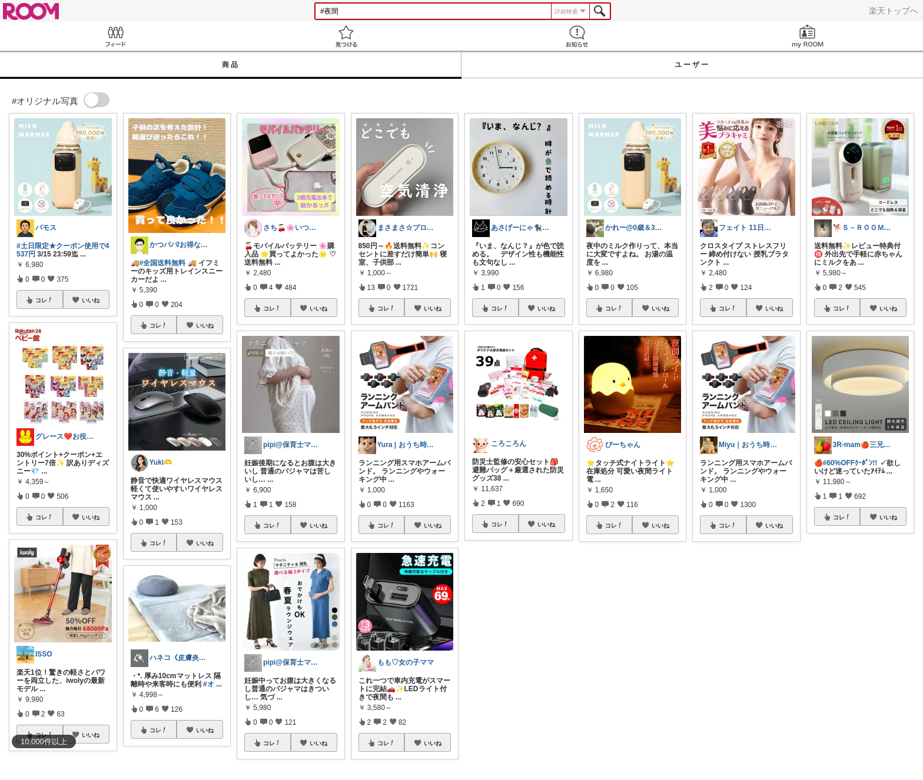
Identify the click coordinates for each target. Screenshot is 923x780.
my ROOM (807, 36)
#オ (208, 684)
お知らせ (577, 36)
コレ (44, 300)
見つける (346, 36)
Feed (115, 36)
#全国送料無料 (163, 263)
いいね (90, 300)
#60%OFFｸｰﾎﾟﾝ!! (850, 463)
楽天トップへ (893, 10)
